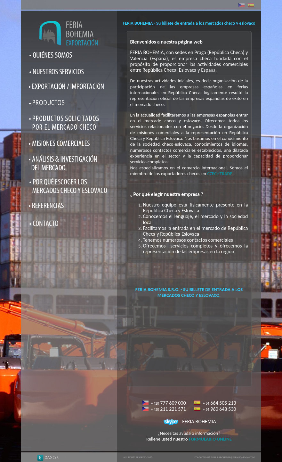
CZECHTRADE (219, 173)
